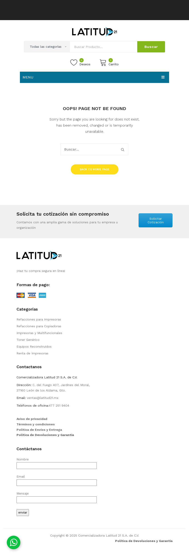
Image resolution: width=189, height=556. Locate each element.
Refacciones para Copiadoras (39, 326)
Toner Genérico (28, 340)
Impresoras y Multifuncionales (39, 333)
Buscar (151, 47)
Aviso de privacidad (32, 419)
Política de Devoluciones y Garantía (45, 435)
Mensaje (57, 496)
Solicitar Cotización (156, 220)
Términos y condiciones (36, 424)
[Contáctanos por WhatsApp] (13, 542)
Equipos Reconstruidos (34, 346)
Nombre (57, 462)
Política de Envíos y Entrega (39, 429)
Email (57, 479)
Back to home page (94, 169)
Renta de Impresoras (32, 353)
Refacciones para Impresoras (39, 319)
